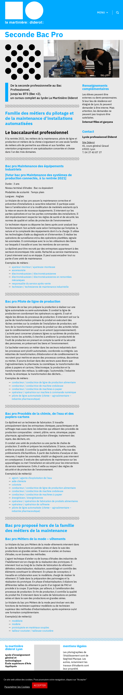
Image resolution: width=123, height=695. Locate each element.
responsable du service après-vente (31, 283)
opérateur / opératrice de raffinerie (30, 504)
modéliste (17, 620)
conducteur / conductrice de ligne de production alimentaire (44, 382)
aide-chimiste (19, 481)
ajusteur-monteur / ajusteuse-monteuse (33, 267)
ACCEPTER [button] (40, 685)
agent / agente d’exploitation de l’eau (32, 477)
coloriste (16, 484)
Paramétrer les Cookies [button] (17, 686)
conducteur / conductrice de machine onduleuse (37, 385)
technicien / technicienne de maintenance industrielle (40, 286)
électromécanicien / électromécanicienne (34, 273)
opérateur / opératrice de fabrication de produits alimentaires (45, 501)
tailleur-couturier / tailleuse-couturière (32, 630)
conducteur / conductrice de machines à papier (37, 389)
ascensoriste (18, 270)
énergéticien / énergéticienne (27, 497)
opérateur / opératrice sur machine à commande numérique (44, 392)
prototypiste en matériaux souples (30, 627)
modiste (16, 624)
